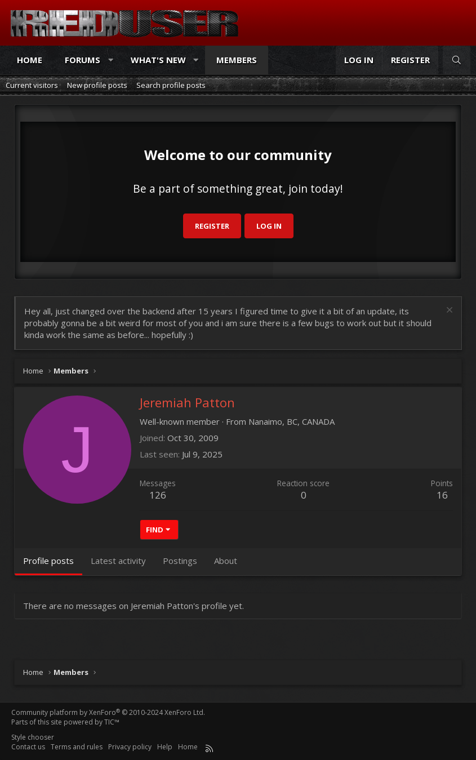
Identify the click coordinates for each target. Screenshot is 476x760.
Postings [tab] (180, 560)
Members (236, 59)
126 (157, 494)
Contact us (28, 747)
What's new (158, 59)
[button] (110, 60)
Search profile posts (171, 85)
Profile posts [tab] (48, 560)
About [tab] (225, 560)
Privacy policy (130, 747)
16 (442, 494)
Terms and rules (77, 747)
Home (29, 59)
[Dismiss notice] (448, 311)
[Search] (456, 60)
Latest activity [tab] (118, 560)
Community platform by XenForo (108, 712)
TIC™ (111, 722)
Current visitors (32, 85)
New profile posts (97, 85)
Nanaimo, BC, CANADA (291, 421)
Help (164, 747)
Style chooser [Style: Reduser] (32, 737)
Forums (82, 59)
